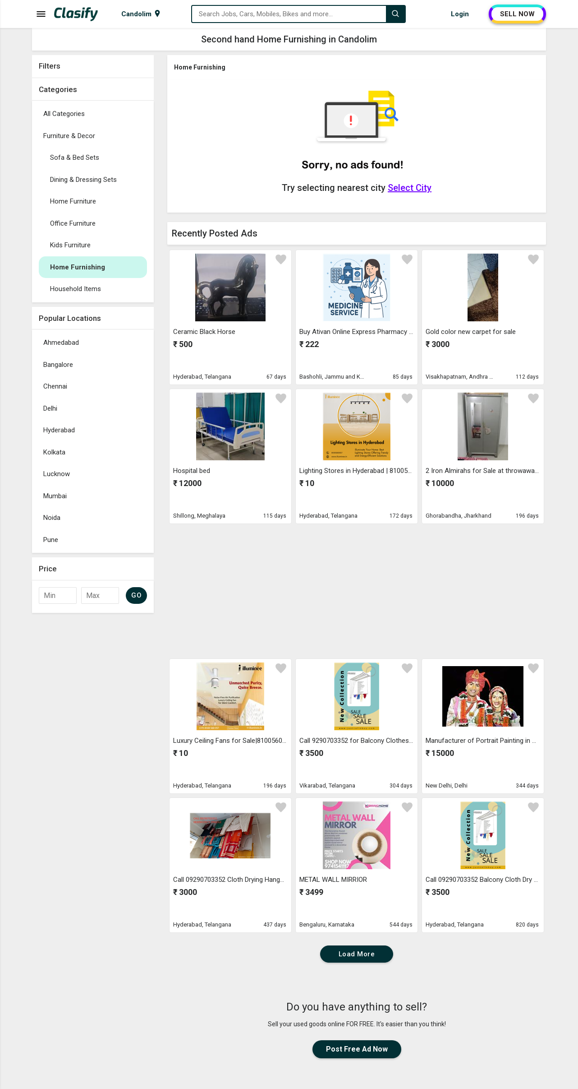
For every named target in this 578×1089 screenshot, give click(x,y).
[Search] (395, 14)
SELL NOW (517, 14)
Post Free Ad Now (357, 1049)
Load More (357, 954)
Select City (409, 187)
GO (136, 595)
